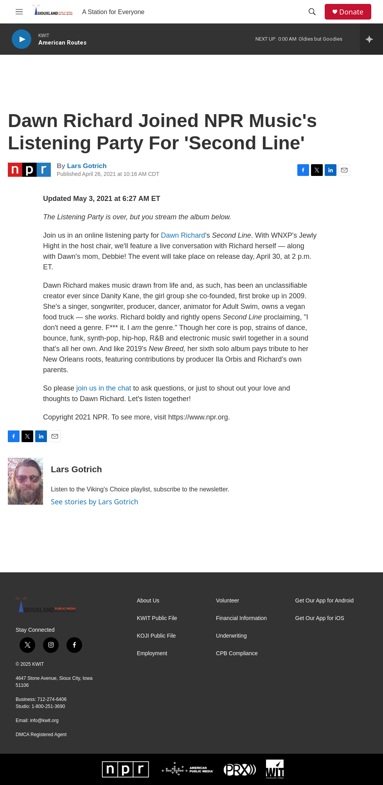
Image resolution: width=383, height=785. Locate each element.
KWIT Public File (157, 618)
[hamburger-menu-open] (19, 12)
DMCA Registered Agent (41, 734)
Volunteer (227, 601)
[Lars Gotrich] (25, 481)
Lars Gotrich (86, 166)
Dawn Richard (183, 235)
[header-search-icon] (312, 11)
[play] (21, 39)
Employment (152, 653)
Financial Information (241, 618)
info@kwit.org (44, 720)
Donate (351, 12)
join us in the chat (103, 388)
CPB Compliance (237, 653)
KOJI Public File (156, 636)
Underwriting (231, 636)
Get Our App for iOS (319, 618)
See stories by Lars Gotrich (94, 501)
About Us (148, 601)
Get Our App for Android (324, 601)
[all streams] (371, 39)
